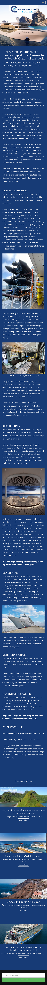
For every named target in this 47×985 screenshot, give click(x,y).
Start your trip (23, 980)
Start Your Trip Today (23, 781)
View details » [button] (23, 820)
